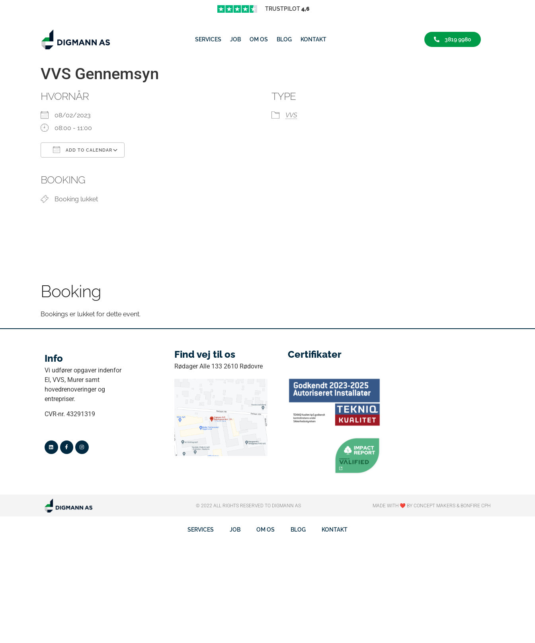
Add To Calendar (82, 149)
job (235, 39)
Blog (284, 39)
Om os (259, 39)
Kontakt (313, 39)
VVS (291, 115)
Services (208, 39)
